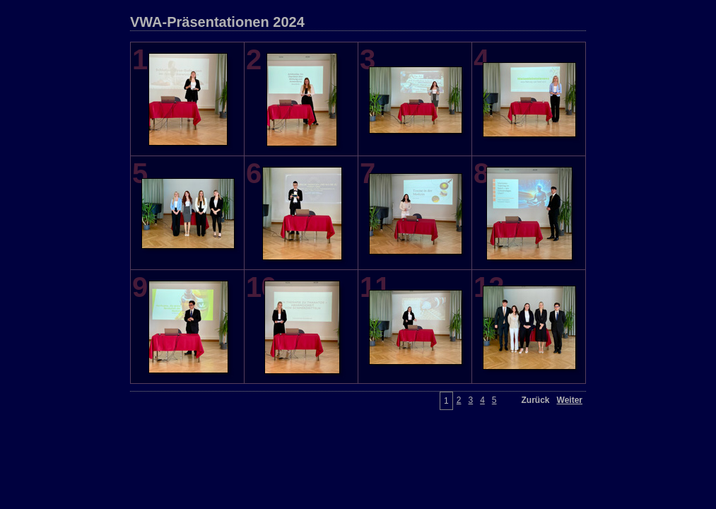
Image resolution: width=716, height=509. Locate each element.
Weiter (569, 400)
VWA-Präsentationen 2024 (217, 22)
